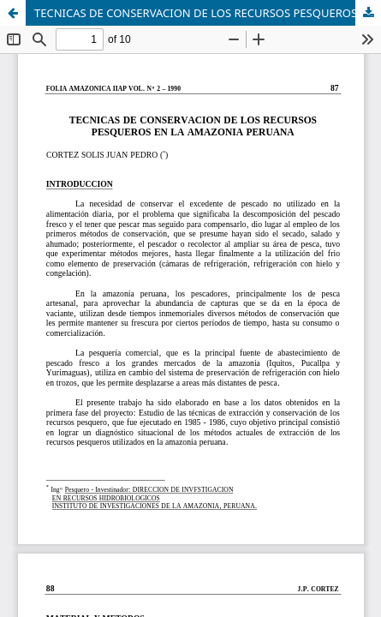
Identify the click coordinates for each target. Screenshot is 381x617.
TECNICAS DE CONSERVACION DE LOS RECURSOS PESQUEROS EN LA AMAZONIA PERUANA (207, 13)
